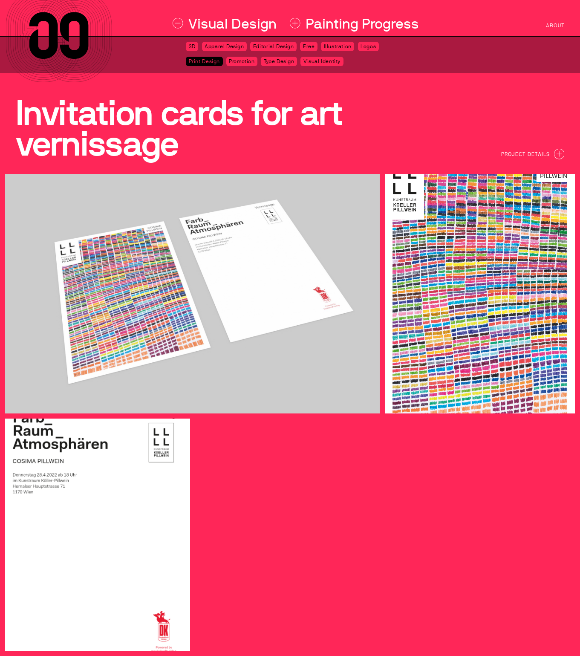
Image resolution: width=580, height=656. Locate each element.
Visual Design (225, 23)
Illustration (338, 46)
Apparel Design (224, 46)
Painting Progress (354, 23)
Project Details (532, 154)
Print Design (204, 61)
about (555, 26)
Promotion (242, 61)
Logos (368, 46)
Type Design (279, 61)
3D (192, 46)
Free (309, 46)
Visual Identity (321, 61)
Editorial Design (273, 46)
